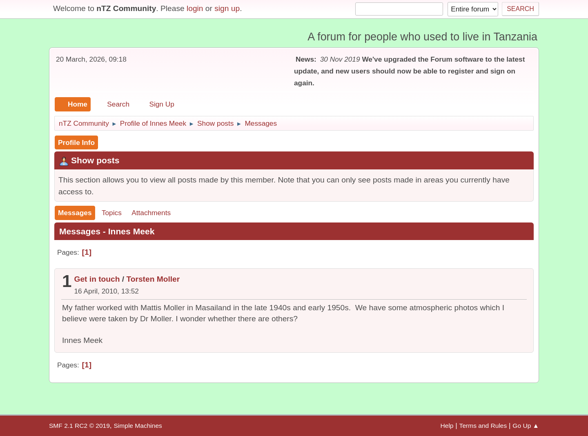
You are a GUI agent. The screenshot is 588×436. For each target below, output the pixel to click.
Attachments (151, 213)
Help (447, 425)
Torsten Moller (153, 279)
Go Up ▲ (525, 425)
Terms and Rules (483, 425)
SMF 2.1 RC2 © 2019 (79, 425)
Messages (75, 213)
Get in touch (97, 279)
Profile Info (76, 142)
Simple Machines (138, 425)
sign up (227, 8)
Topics (112, 213)
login (195, 8)
